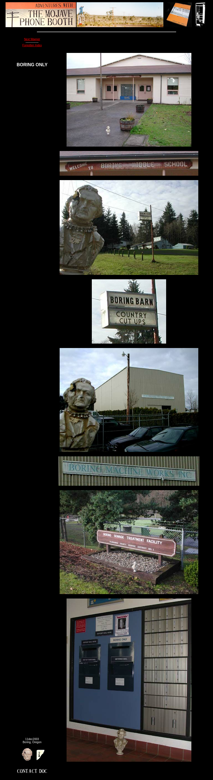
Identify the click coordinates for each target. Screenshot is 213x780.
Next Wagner (32, 39)
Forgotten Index (32, 45)
